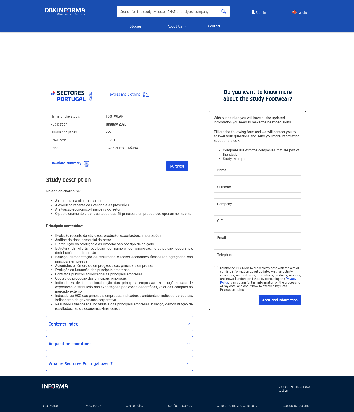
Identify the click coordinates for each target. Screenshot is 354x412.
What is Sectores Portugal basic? (81, 363)
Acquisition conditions (70, 344)
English (304, 12)
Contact (214, 26)
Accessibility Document (297, 405)
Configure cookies (180, 405)
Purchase (177, 166)
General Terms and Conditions (237, 405)
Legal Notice (50, 405)
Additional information (280, 300)
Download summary (66, 163)
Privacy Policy (92, 405)
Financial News (300, 387)
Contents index (63, 324)
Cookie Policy (134, 405)
